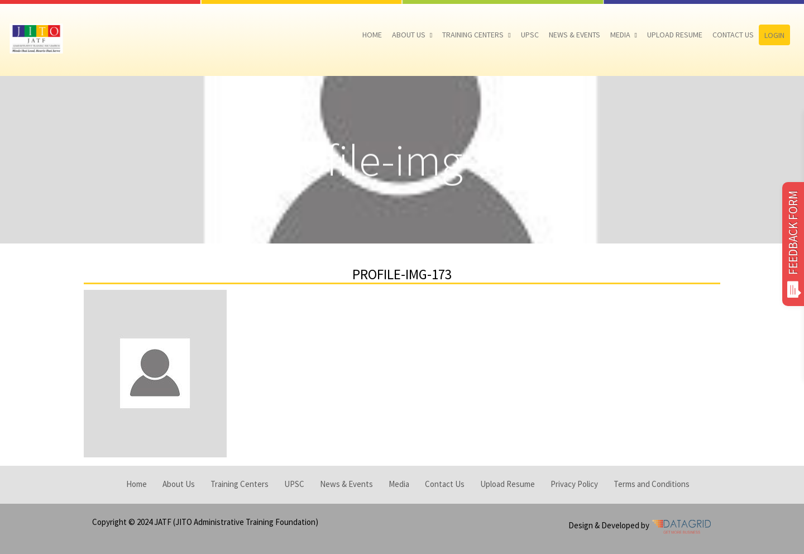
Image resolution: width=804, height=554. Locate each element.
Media (620, 35)
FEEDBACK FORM (793, 244)
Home (372, 35)
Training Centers (473, 35)
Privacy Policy (574, 484)
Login (774, 35)
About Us (408, 35)
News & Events (574, 35)
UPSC (530, 35)
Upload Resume (674, 35)
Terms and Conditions (652, 484)
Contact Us (733, 35)
